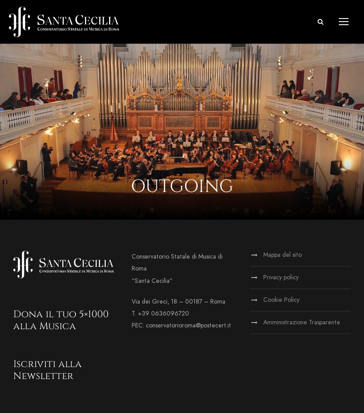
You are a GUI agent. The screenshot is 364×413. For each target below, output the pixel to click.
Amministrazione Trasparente (301, 322)
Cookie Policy (281, 300)
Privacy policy (281, 277)
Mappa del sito (282, 255)
